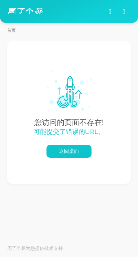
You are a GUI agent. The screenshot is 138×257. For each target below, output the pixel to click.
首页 (11, 30)
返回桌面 (69, 151)
